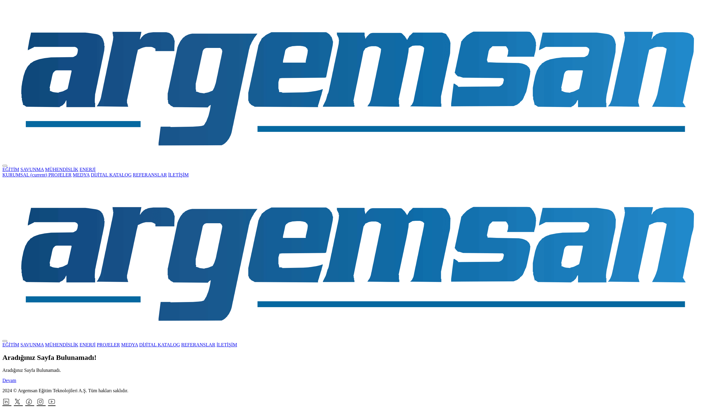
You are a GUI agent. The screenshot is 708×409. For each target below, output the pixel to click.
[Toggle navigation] (4, 166)
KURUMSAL (25, 174)
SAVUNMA (32, 169)
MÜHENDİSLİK (61, 169)
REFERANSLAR (150, 174)
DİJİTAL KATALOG (111, 174)
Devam (9, 380)
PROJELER (59, 174)
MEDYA (81, 174)
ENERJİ (87, 169)
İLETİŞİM (178, 174)
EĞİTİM (10, 169)
